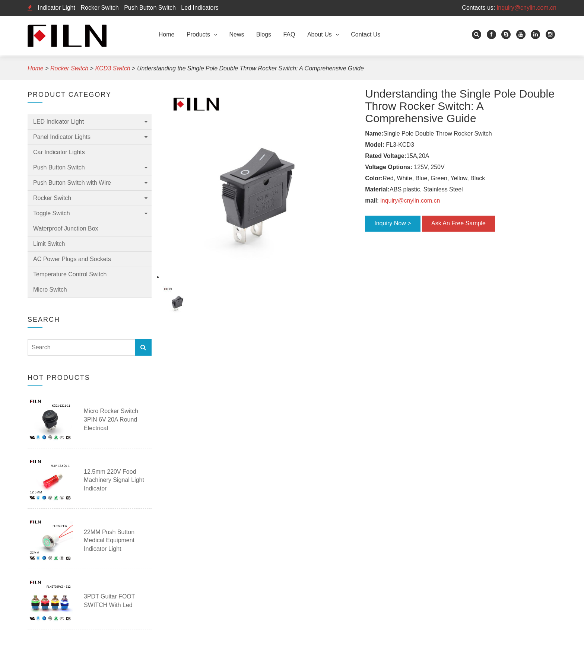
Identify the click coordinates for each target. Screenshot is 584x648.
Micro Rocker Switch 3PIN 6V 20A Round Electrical (111, 419)
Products (198, 34)
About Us (319, 34)
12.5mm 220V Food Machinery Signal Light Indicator (114, 480)
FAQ (289, 34)
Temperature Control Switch (70, 274)
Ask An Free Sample (458, 223)
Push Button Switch (150, 7)
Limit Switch (49, 244)
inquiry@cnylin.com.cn (526, 7)
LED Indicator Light (58, 121)
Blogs (263, 34)
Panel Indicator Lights (62, 137)
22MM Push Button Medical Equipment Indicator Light (109, 540)
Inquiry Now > (392, 223)
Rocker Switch (99, 7)
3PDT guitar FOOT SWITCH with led (109, 600)
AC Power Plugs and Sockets (72, 259)
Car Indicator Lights (59, 152)
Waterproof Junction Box (65, 228)
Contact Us (365, 34)
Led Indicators (200, 7)
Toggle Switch (51, 213)
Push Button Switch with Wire (72, 183)
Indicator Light (56, 7)
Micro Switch (50, 289)
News (236, 34)
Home (167, 34)
